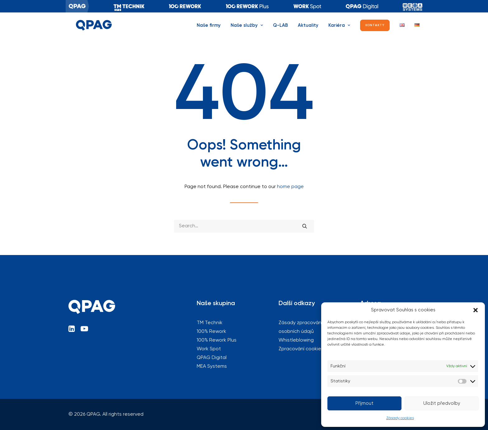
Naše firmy (209, 30)
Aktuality (308, 30)
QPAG (77, 6)
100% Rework (185, 6)
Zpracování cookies (301, 349)
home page (290, 186)
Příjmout (364, 403)
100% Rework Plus (247, 6)
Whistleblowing (296, 340)
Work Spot (209, 349)
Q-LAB (280, 30)
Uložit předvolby (441, 403)
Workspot (307, 6)
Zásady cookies (400, 418)
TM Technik (129, 6)
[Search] (244, 226)
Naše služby (247, 30)
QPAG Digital (362, 6)
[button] (475, 310)
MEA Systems (412, 6)
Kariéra (339, 30)
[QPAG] (90, 30)
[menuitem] (77, 6)
